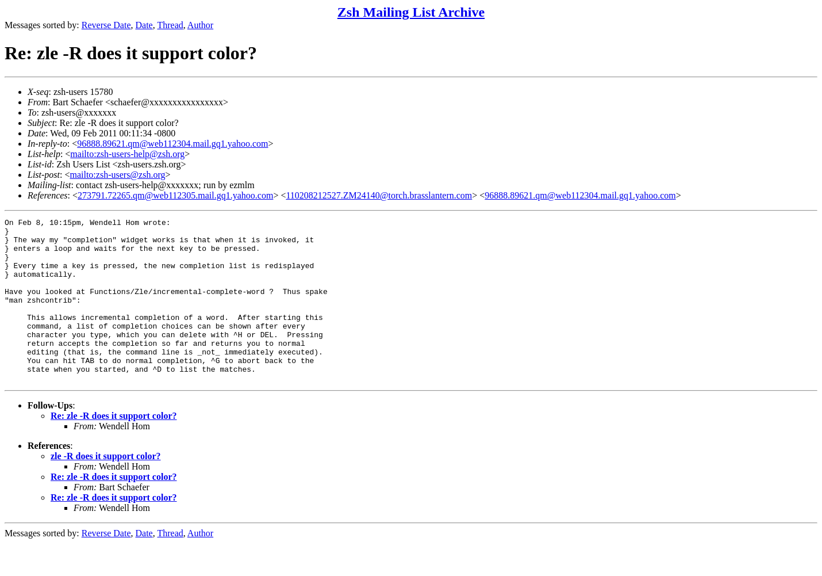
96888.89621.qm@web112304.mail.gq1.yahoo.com (172, 143)
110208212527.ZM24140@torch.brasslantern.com (379, 195)
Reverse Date (106, 25)
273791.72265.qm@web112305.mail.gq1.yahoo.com (175, 195)
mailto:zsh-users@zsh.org (117, 175)
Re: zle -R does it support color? (114, 448)
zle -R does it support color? (106, 489)
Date (144, 25)
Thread (170, 25)
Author (200, 25)
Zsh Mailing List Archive (411, 12)
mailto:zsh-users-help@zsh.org (127, 154)
